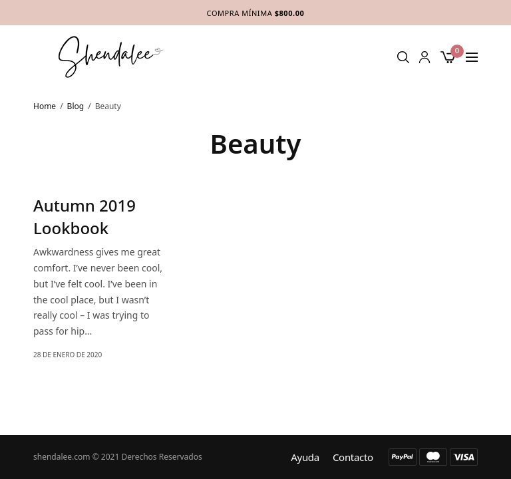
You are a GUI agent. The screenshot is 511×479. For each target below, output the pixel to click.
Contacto (353, 457)
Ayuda (305, 457)
